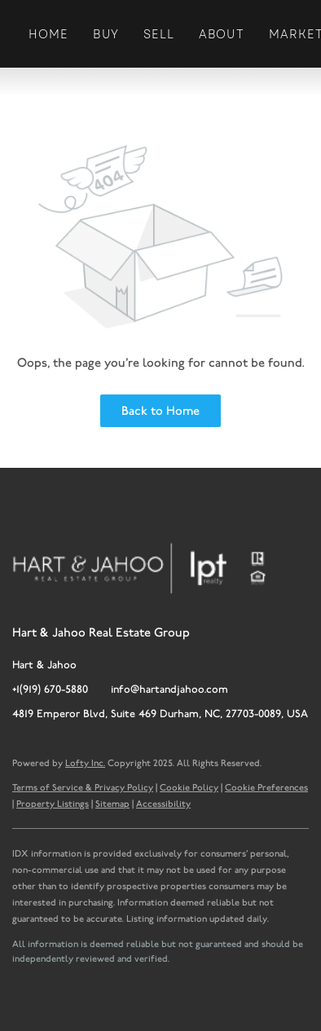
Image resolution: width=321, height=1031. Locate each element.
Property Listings (52, 803)
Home (48, 34)
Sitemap (112, 803)
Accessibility (163, 803)
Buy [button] (105, 34)
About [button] (221, 34)
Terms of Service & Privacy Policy (82, 787)
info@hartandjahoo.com (169, 689)
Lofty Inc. (85, 763)
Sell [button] (158, 34)
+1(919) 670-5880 (50, 689)
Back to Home (160, 410)
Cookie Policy (189, 787)
